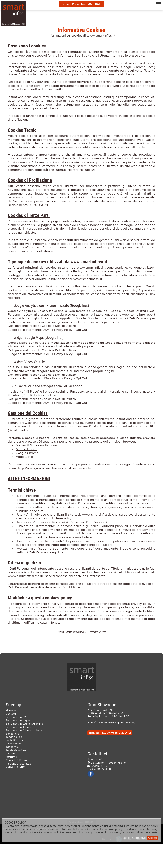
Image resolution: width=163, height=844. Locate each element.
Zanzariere (12, 733)
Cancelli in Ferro (15, 766)
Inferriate (11, 756)
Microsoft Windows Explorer (36, 445)
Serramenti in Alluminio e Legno (24, 730)
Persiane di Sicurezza (18, 763)
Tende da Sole (14, 736)
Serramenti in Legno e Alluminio (24, 723)
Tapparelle (12, 746)
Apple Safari (25, 457)
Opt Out (81, 330)
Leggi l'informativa (134, 837)
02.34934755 (97, 765)
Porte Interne (13, 743)
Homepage (12, 710)
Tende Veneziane (16, 750)
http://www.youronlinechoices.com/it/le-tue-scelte (54, 468)
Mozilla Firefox (26, 449)
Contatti (11, 713)
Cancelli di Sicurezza (18, 760)
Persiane (11, 753)
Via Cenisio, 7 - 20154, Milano (108, 762)
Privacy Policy (62, 330)
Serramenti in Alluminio (19, 727)
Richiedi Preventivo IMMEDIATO (82, 4)
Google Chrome (27, 453)
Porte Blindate (14, 740)
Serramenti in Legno (18, 720)
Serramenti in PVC (17, 717)
